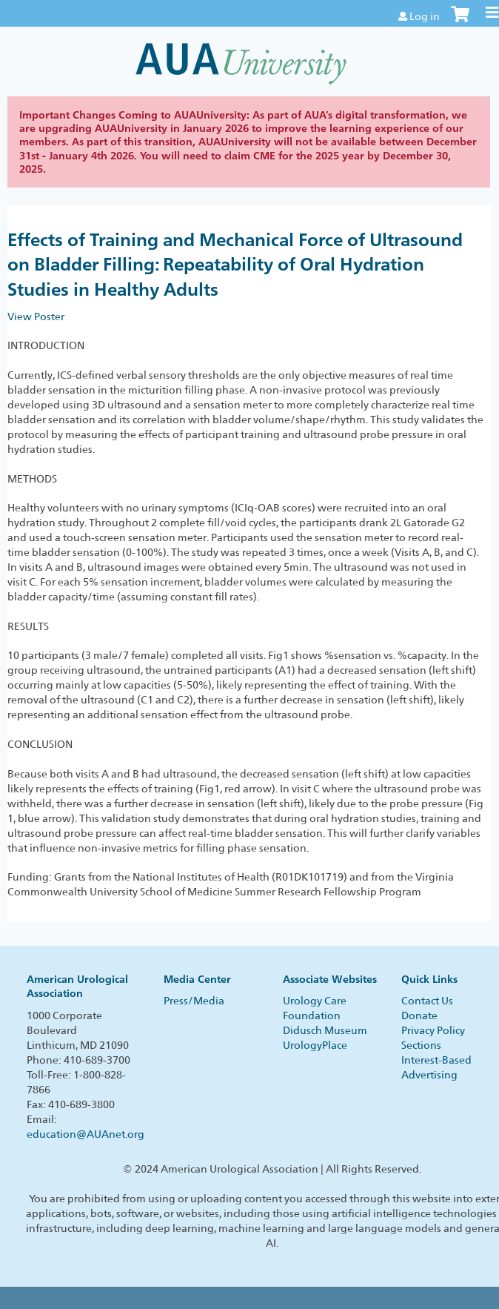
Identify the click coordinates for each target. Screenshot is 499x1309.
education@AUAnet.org (85, 1134)
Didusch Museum (325, 1030)
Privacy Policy (433, 1030)
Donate (419, 1015)
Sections (421, 1045)
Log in (424, 16)
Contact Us (427, 1001)
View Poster (35, 316)
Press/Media (194, 1001)
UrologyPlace (315, 1045)
